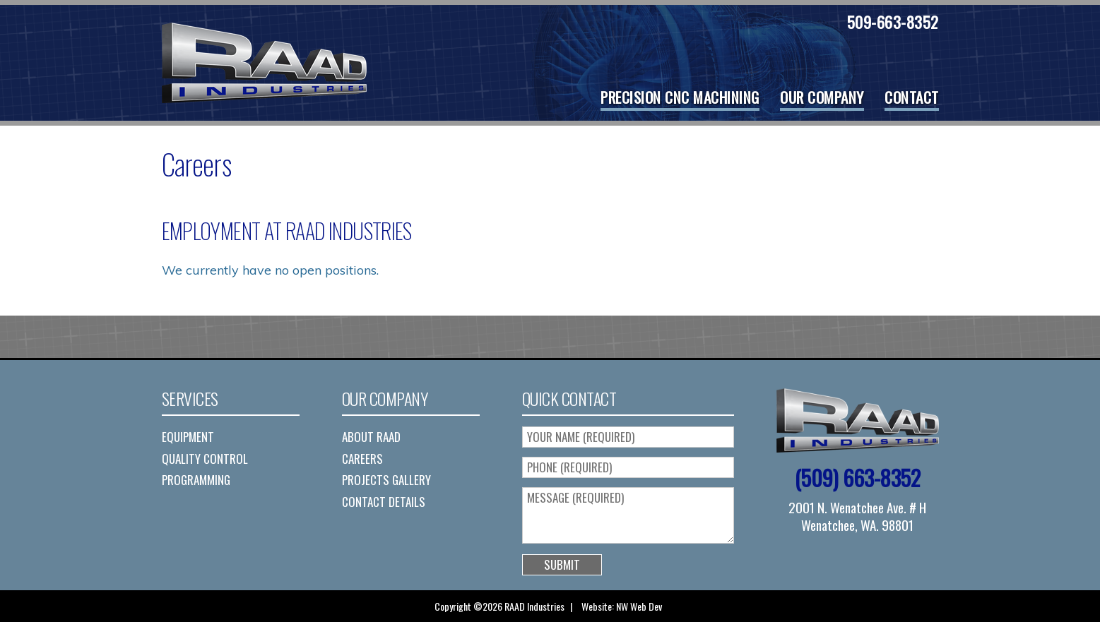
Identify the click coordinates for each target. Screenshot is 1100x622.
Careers (362, 458)
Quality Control (205, 458)
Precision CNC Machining (680, 97)
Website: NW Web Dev (621, 606)
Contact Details (383, 501)
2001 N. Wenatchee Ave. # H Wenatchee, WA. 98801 (857, 515)
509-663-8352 (893, 22)
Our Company (822, 97)
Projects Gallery (386, 480)
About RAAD (371, 436)
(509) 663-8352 (858, 477)
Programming (196, 480)
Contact (912, 97)
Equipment (188, 436)
